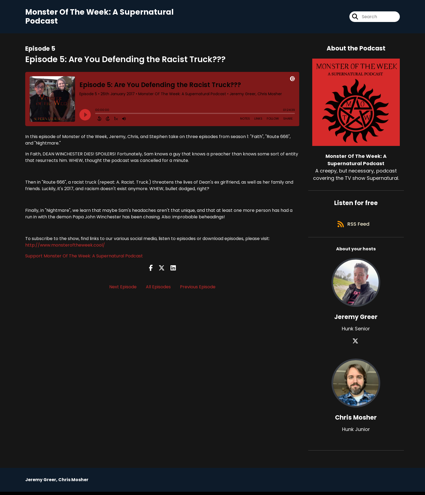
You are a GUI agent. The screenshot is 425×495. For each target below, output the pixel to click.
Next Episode (123, 288)
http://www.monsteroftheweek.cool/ (65, 246)
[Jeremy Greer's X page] (356, 344)
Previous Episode (197, 288)
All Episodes (158, 288)
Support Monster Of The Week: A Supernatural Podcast (84, 257)
